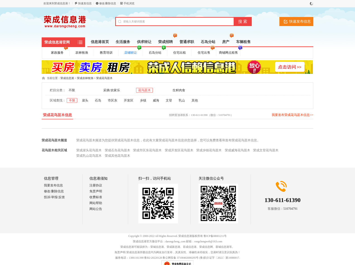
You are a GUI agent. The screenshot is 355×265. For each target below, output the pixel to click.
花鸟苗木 (144, 90)
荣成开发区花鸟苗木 (179, 150)
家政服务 (59, 51)
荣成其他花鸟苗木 (117, 155)
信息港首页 (100, 42)
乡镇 (143, 100)
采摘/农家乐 (111, 90)
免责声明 (95, 191)
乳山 (182, 100)
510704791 (290, 208)
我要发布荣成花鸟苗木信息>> (292, 115)
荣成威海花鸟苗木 (237, 150)
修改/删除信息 (107, 3)
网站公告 (95, 209)
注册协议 (95, 185)
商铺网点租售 (229, 51)
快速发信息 (85, 3)
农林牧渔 (81, 52)
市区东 (112, 100)
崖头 (85, 100)
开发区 (128, 100)
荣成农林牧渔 (85, 78)
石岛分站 (157, 51)
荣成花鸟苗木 (104, 78)
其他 (195, 100)
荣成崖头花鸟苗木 (89, 150)
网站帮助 (95, 203)
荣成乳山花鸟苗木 (89, 155)
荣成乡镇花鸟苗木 (209, 150)
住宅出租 (179, 52)
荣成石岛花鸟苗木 (117, 150)
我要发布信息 (53, 185)
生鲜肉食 (179, 90)
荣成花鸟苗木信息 (57, 115)
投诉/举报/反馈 (54, 197)
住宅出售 (206, 51)
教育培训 (106, 52)
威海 (156, 100)
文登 (169, 100)
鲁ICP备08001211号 (215, 236)
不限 (72, 90)
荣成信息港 (67, 78)
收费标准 (95, 197)
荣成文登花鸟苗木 (265, 150)
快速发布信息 (300, 21)
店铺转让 (133, 51)
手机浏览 (129, 3)
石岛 (98, 100)
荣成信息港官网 (57, 42)
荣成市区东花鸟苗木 (147, 150)
